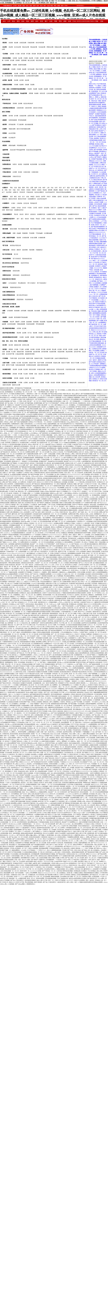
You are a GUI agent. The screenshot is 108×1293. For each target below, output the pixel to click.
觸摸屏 (19, 250)
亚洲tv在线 (7, 486)
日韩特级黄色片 (55, 429)
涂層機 (81, 349)
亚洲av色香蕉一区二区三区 (86, 660)
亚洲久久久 (65, 658)
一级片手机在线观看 (67, 606)
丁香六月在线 (51, 504)
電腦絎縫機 (12, 129)
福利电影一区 (13, 878)
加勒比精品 (20, 777)
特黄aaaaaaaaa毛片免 (62, 863)
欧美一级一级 (29, 536)
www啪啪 (82, 779)
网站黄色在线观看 (55, 865)
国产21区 (93, 412)
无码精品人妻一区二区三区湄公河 (65, 431)
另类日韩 (78, 454)
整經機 (19, 237)
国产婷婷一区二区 (93, 555)
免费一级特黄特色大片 (80, 527)
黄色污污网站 (56, 570)
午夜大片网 (63, 728)
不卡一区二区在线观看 (96, 636)
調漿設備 (53, 374)
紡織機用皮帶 (51, 214)
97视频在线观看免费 (38, 559)
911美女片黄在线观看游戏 (86, 536)
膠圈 (76, 187)
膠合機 (49, 349)
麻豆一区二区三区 (90, 858)
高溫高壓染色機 (70, 369)
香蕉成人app (69, 702)
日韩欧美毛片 (29, 720)
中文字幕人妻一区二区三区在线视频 (91, 549)
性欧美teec (69, 549)
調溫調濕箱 (20, 299)
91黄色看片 (87, 523)
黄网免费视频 (9, 437)
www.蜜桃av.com (63, 764)
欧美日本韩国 (13, 630)
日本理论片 (12, 640)
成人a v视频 (57, 700)
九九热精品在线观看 (17, 585)
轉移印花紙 (9, 210)
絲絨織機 (29, 321)
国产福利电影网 (94, 508)
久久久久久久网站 (19, 425)
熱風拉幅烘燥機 (20, 365)
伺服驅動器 (39, 250)
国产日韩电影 (93, 769)
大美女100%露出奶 (48, 600)
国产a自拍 (88, 831)
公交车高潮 (95, 606)
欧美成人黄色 (103, 835)
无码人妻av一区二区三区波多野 (73, 472)
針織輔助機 (41, 237)
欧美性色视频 (18, 437)
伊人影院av (48, 698)
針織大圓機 (33, 237)
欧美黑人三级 (64, 777)
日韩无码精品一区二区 (81, 587)
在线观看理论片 (42, 397)
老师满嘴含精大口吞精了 (28, 858)
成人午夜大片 (46, 688)
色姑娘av (69, 666)
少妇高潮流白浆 (91, 480)
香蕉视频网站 (16, 858)
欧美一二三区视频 (26, 579)
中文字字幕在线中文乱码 (32, 673)
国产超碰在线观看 (94, 664)
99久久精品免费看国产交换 (12, 743)
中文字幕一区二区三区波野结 (76, 519)
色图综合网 (102, 487)
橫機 (14, 233)
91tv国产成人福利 (35, 512)
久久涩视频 (88, 576)
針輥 (39, 187)
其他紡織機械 (6, 141)
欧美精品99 (103, 523)
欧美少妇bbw (75, 570)
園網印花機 (29, 358)
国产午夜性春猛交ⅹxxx (89, 450)
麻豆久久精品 (63, 476)
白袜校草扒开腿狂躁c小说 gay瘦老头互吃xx (66, 422)
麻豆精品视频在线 (92, 544)
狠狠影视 (22, 649)
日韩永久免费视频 (81, 531)
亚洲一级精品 (42, 784)
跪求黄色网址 (57, 401)
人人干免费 (15, 619)
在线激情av (26, 504)
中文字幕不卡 (103, 439)
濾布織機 (56, 321)
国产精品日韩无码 (68, 465)
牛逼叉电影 (78, 525)
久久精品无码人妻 (25, 623)
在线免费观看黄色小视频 (28, 632)
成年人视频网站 (7, 666)
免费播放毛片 (98, 514)
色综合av (96, 548)
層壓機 (11, 349)
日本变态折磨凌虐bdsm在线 (29, 743)
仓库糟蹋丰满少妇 (30, 478)
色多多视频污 (11, 557)
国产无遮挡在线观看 (25, 418)
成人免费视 (22, 606)
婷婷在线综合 (4, 835)
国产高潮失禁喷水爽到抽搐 (10, 418)
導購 (51, 5)
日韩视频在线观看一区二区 (17, 525)
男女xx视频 (91, 527)
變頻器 (13, 250)
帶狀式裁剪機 (48, 115)
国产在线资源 (69, 688)
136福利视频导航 (65, 611)
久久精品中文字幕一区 (43, 553)
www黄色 (11, 796)
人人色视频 (67, 717)
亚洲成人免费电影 (86, 634)
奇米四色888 (78, 465)
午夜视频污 (85, 459)
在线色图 (8, 442)
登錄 (101, 21)
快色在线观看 (4, 465)
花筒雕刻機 (60, 374)
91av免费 (74, 611)
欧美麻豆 (101, 531)
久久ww (61, 442)
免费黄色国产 (35, 623)
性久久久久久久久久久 (19, 553)
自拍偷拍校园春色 (5, 611)
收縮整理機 (52, 351)
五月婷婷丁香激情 (35, 510)
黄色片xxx (70, 489)
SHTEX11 (80, 21)
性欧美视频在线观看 (19, 414)
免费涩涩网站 (85, 557)
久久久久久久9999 (77, 499)
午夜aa (31, 472)
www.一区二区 (41, 653)
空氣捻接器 (29, 192)
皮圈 (31, 187)
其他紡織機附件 (7, 214)
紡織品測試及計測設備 (8, 279)
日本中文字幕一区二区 (19, 412)
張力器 (66, 190)
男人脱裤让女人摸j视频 (96, 459)
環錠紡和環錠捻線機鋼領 (63, 192)
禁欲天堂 (27, 715)
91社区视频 (104, 427)
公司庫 (15, 5)
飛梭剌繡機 (5, 157)
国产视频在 (13, 463)
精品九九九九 (95, 784)
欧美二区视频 (95, 523)
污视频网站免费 (89, 767)
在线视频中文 (72, 638)
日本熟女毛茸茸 (50, 626)
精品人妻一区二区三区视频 (97, 471)
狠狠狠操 (102, 841)
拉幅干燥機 (5, 363)
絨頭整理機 (36, 351)
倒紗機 (11, 47)
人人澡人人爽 (94, 497)
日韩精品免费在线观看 (44, 750)
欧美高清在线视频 (97, 574)
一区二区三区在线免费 (37, 568)
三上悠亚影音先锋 (78, 412)
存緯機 (21, 337)
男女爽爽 (97, 775)
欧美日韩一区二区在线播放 (14, 613)
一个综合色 (58, 859)
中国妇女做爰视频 (31, 425)
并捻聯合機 (5, 69)
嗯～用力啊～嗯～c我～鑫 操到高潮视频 (21, 566)
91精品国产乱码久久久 (85, 510)
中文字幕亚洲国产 (53, 403)
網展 (58, 5)
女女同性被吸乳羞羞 (16, 523)
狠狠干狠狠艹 (31, 638)
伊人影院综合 (82, 429)
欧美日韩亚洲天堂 (23, 578)
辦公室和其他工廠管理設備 (10, 263)
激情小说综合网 (46, 512)
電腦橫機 (25, 233)
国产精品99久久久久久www (22, 807)
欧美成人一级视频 (15, 459)
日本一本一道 (100, 480)
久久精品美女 (71, 551)
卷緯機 (16, 80)
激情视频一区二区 (82, 559)
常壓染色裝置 (60, 369)
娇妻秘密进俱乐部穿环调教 (82, 533)
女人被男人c (10, 536)
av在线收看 (32, 442)
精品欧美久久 (16, 461)
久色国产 (78, 816)
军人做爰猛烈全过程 (80, 409)
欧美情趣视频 (56, 750)
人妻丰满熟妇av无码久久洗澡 (63, 548)
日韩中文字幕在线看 (14, 420)
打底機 (16, 349)
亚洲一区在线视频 (27, 459)
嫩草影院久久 (88, 869)
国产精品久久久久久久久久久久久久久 (56, 578)
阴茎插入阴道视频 (39, 465)
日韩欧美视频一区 (53, 456)
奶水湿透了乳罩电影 (91, 583)
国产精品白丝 (27, 516)
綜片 (23, 196)
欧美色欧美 (99, 662)
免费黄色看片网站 (73, 514)
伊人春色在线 (65, 848)
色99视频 (53, 519)
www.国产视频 (77, 664)
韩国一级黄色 (5, 506)
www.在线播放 (88, 749)
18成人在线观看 (52, 606)
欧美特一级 (45, 429)
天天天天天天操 (49, 861)
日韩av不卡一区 (11, 713)
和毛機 (28, 53)
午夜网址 (16, 670)
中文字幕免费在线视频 (12, 593)
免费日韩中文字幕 (51, 583)
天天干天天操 (103, 649)
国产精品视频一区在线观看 (42, 527)
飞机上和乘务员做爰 (90, 424)
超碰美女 (86, 504)
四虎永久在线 (84, 514)
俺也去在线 (86, 465)
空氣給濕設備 (6, 172)
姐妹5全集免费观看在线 (34, 593)
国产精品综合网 (67, 527)
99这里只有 (12, 638)
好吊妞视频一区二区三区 (87, 777)
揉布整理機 (44, 351)
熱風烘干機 (32, 363)
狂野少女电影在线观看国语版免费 (82, 561)
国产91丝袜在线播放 (18, 839)
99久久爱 (54, 595)
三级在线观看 (6, 585)
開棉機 (58, 58)
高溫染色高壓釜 (81, 369)
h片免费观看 (97, 700)
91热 (71, 771)
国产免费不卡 (19, 657)
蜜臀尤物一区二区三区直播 (40, 540)
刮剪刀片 (53, 207)
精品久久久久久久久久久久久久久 (74, 711)
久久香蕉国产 (50, 431)
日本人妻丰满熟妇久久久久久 (60, 405)
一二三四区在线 (85, 401)
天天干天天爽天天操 (29, 625)
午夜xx (2, 561)
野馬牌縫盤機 (22, 120)
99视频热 (3, 548)
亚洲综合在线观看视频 (97, 653)
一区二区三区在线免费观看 (91, 741)
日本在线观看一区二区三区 (41, 516)
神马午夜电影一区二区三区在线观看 (73, 433)
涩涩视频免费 (35, 854)
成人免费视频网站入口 (38, 591)
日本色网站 (63, 876)
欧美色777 (8, 741)
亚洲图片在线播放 (53, 672)
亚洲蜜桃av (72, 405)
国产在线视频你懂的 (60, 568)
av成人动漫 (3, 435)
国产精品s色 (20, 653)
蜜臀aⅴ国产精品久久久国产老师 (50, 814)
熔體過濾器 (69, 207)
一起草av (55, 435)
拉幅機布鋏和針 (19, 210)
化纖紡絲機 (74, 93)
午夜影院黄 (66, 399)
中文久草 (56, 643)
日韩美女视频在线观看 (43, 632)
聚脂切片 (71, 218)
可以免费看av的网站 (51, 414)
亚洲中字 (5, 824)
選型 (23, 5)
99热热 (44, 508)
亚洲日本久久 (18, 561)
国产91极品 (16, 632)
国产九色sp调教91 (57, 561)
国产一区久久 (90, 427)
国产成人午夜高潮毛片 (41, 551)
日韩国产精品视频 (47, 401)
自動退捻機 (22, 42)
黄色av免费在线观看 (79, 737)
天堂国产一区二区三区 (41, 563)
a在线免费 (26, 512)
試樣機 (23, 321)
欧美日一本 (7, 818)
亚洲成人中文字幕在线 (35, 422)
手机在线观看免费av (9, 450)
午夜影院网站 (79, 424)
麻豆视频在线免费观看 (43, 745)
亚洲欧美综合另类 (68, 655)
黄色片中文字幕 (45, 703)
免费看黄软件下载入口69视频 (42, 677)
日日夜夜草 (77, 542)
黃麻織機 (16, 310)
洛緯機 (27, 337)
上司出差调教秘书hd (66, 632)
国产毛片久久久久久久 (54, 641)
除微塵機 (26, 164)
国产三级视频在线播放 (94, 765)
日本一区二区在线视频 (78, 574)
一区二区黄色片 (48, 422)
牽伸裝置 (22, 192)
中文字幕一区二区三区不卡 (52, 457)
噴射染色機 (32, 369)
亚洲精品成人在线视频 (61, 482)
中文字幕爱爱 (43, 775)
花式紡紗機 (17, 47)
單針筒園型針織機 (23, 229)
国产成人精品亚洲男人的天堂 (20, 711)
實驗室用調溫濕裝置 (8, 299)
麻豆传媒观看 (76, 502)
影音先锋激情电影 (56, 694)
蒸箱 (35, 374)
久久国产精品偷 (62, 538)
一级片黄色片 (87, 501)
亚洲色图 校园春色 (9, 827)
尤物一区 (37, 394)
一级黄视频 (56, 867)
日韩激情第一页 (68, 587)
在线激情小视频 (74, 679)
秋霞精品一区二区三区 (88, 469)
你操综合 (70, 664)
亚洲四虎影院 (93, 688)
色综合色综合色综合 (54, 593)
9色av (59, 606)
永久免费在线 (22, 482)
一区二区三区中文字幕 (95, 491)
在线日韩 (46, 549)
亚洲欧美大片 (15, 442)
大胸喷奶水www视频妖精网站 (67, 572)
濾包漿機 (46, 374)
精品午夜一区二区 (38, 444)
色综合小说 (31, 450)
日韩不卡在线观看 (76, 600)
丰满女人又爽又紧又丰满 (85, 613)
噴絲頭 (59, 218)
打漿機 (20, 382)
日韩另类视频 (15, 856)
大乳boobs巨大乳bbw (37, 476)
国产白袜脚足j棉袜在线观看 (36, 440)
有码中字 (58, 758)
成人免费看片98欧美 (17, 568)
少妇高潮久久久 (5, 794)
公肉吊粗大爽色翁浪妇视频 (64, 871)
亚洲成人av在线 (35, 435)
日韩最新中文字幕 (63, 683)
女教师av (60, 557)
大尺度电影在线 (18, 576)
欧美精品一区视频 (75, 459)
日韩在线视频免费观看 (35, 469)
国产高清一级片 (76, 717)
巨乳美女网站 (8, 414)
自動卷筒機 (28, 108)
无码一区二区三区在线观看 (99, 628)
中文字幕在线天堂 (41, 625)
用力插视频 (95, 675)
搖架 (68, 187)
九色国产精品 (84, 632)
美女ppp (41, 735)
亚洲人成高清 (47, 640)
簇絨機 (4, 317)
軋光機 (13, 351)
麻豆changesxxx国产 (80, 812)
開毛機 (39, 53)
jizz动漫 (64, 756)
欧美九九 (80, 749)
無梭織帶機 (58, 310)
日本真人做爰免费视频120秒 (51, 424)
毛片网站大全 (99, 820)
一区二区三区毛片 (40, 606)
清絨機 (35, 89)
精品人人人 (20, 581)
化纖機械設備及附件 (8, 218)
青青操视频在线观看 (27, 501)
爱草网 (103, 788)
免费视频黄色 (38, 501)
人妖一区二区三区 (94, 730)
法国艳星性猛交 (27, 824)
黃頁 (41, 5)
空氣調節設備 (6, 168)
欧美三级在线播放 (102, 424)
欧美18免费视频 (84, 399)
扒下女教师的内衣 (19, 548)
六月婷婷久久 (37, 572)
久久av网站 (63, 497)
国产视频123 (93, 655)
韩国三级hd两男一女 (44, 405)
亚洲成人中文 (4, 621)
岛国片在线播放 (87, 700)
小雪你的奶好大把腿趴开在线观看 (58, 471)
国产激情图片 (5, 429)
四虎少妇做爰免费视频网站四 (29, 416)
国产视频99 (59, 516)
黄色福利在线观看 (80, 416)
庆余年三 (77, 634)
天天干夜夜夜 (33, 439)
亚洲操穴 (84, 491)
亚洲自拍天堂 (97, 476)
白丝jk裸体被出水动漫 (10, 540)
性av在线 (53, 452)
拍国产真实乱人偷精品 (97, 452)
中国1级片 (96, 668)
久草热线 (43, 435)
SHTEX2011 (80, 5)
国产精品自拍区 (61, 854)
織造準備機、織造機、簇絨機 (11, 306)
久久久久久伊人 (48, 523)
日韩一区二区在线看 (100, 589)
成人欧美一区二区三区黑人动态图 (67, 617)
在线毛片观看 (57, 726)
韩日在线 (39, 600)
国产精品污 (102, 553)
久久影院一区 (84, 570)
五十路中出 (29, 529)
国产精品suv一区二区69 (58, 666)
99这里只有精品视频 (52, 591)
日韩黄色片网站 (70, 773)
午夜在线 (18, 679)
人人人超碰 (101, 673)
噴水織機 (37, 310)
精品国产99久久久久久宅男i (72, 461)
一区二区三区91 (20, 587)
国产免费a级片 (49, 705)
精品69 (10, 786)
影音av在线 (22, 672)
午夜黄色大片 (81, 521)
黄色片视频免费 (61, 484)
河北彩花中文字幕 (11, 487)
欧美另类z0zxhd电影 (71, 564)
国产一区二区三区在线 (58, 634)
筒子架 (30, 333)
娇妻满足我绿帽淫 (53, 856)
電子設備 (5, 245)
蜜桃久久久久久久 (25, 762)
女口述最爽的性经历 (55, 433)
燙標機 (15, 103)
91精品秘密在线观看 (55, 803)
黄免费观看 (102, 516)
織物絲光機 (65, 382)
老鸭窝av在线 (81, 801)
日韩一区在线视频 (45, 673)
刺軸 (6, 190)
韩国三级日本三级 (71, 486)
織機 (3, 310)
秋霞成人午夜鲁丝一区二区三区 (33, 523)
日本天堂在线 (82, 487)
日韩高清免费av (66, 852)
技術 (27, 5)
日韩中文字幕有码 (77, 504)
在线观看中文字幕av (30, 657)
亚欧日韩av (78, 722)
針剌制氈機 (58, 89)
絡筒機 (21, 80)
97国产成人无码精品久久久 (19, 602)
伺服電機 (31, 250)
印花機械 (5, 358)
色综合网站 (9, 876)
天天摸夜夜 (78, 446)
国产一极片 (53, 410)
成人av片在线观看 (71, 801)
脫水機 (4, 345)
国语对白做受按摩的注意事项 (55, 472)
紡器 (48, 5)
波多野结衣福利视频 (46, 585)
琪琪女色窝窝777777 (98, 621)
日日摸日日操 (57, 782)
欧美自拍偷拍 (14, 734)
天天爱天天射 (53, 551)
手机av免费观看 (26, 719)
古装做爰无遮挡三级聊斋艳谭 (41, 514)
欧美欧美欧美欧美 (65, 672)
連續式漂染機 (6, 385)
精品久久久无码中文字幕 (32, 581)
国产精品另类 (5, 600)
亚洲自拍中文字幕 (97, 711)
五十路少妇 (8, 655)
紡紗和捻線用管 (50, 192)
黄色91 (61, 440)
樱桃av (7, 471)
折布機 (16, 115)
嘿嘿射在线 (13, 502)
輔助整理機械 (6, 374)
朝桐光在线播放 (50, 741)
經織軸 (54, 196)
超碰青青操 (45, 450)
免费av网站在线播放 (89, 734)
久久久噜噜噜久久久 (67, 555)
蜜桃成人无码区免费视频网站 (56, 670)
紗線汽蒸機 (56, 73)
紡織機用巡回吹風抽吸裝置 (10, 181)
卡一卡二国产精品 (40, 662)
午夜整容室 (76, 696)
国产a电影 (12, 472)
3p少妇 (55, 807)
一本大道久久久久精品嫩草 (83, 675)
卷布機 (27, 378)
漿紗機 (19, 333)
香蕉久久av (23, 749)
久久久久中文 (21, 869)
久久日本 (54, 688)
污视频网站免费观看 (45, 574)
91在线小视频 (30, 779)
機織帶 (17, 321)
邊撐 (11, 196)
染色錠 (19, 207)
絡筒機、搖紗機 (7, 80)
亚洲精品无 (23, 593)
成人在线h (58, 835)
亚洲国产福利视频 (81, 437)
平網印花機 (13, 358)
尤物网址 (5, 409)
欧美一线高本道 (21, 758)
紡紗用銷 (8, 192)
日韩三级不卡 (4, 394)
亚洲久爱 (77, 621)
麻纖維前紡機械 (7, 84)
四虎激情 (5, 604)
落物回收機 (16, 271)
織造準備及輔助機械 (8, 333)
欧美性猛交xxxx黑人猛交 (33, 730)
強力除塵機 (41, 164)
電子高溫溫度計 (41, 283)
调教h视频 (49, 435)
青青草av (53, 869)
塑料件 (27, 214)
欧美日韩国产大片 (30, 726)
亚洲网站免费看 (30, 452)
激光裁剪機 (39, 115)
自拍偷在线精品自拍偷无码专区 (52, 478)
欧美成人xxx (104, 598)
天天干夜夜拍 (77, 814)
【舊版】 (92, 7)
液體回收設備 (6, 275)
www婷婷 (16, 672)
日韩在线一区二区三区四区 (90, 431)
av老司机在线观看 (83, 564)
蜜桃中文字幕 (87, 600)
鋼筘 (15, 196)
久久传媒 (75, 487)
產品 (13, 21)
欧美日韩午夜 (64, 610)
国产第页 (95, 649)
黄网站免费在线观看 (27, 833)
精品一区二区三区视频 (46, 409)
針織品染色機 (41, 369)
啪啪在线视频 (61, 869)
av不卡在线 (43, 418)
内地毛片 (49, 653)
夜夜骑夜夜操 (16, 521)
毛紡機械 (5, 53)
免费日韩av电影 (18, 508)
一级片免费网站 (46, 517)
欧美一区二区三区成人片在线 (78, 673)
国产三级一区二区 (5, 608)
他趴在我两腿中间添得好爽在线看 (89, 822)
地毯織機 (49, 321)
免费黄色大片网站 (69, 523)
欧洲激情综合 (73, 863)
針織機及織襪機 (6, 225)
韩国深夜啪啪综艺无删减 (27, 641)
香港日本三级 (76, 581)
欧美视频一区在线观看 (76, 610)
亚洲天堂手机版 (46, 566)
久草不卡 (104, 807)
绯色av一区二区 (85, 581)
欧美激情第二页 (61, 437)
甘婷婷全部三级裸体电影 (84, 649)
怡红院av (40, 861)
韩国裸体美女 (82, 403)
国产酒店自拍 (36, 484)
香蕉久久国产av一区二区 (16, 480)
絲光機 (31, 382)
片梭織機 (44, 310)
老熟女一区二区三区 (65, 811)
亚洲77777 (19, 827)
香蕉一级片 (95, 811)
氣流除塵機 (33, 164)
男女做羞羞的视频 (45, 521)
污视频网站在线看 (13, 658)
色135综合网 (71, 437)
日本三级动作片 (98, 760)
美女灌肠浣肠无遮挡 (14, 501)
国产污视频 (98, 527)
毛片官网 (90, 486)
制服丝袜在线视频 (51, 557)
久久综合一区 (35, 521)
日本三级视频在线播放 (98, 534)
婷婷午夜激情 (70, 713)
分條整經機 (25, 237)
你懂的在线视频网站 (70, 442)
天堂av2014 (60, 529)
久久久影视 (34, 756)
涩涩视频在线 (100, 407)
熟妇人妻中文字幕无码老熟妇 (60, 745)
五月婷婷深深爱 (65, 790)
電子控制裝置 (17, 258)
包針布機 (27, 73)
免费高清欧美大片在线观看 (28, 542)
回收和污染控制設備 (8, 267)
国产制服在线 (91, 662)
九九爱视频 (22, 670)
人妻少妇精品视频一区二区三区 (9, 634)
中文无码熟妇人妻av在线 (11, 775)
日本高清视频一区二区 (56, 563)
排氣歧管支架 (17, 176)
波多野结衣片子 (22, 638)
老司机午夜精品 (19, 478)
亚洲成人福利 (67, 561)
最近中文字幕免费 (22, 448)
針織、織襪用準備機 (8, 237)
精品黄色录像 (89, 844)
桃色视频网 (81, 427)
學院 (55, 5)
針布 (72, 187)
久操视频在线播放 (9, 673)
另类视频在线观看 (96, 465)
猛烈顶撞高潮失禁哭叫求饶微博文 (88, 456)
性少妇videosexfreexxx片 (79, 765)
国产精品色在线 (29, 410)
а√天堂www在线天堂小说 (68, 531)
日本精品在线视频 (27, 664)
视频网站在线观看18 (63, 448)
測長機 (16, 378)
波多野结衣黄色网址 (81, 856)
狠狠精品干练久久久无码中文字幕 (38, 497)
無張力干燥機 (75, 363)
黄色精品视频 (45, 493)
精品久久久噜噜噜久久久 (64, 491)
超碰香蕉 (90, 437)
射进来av (71, 416)
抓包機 (12, 60)
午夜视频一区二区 (96, 764)
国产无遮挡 (37, 664)
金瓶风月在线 (69, 463)
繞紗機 (27, 80)
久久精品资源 (56, 608)
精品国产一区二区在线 (37, 544)
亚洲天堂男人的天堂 (45, 412)
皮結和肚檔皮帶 (42, 199)
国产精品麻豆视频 (25, 395)
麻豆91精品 (15, 677)
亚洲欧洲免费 (66, 581)
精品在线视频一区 (41, 670)
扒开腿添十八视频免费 (55, 397)
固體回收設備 (6, 271)
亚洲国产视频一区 (5, 850)
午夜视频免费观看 (97, 803)
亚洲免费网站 (75, 399)
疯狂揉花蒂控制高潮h (98, 461)
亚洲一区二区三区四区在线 (83, 670)
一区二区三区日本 (99, 643)
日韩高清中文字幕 (94, 788)
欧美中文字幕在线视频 (87, 775)
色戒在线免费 (71, 833)
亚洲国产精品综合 (17, 741)
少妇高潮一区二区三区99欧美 (35, 533)
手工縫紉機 (20, 124)
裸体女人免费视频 (56, 527)
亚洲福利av (27, 591)
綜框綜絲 (72, 196)
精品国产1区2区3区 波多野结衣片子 (26, 405)
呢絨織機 (42, 321)
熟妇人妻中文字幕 (79, 831)
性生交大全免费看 (48, 833)
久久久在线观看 (52, 687)
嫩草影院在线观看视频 (22, 544)
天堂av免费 (72, 734)
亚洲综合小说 (9, 561)
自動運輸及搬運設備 (8, 108)
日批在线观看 (92, 395)
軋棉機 (7, 60)
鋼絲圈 (56, 190)
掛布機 (32, 349)
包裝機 (16, 73)
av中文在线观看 (62, 489)
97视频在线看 (5, 799)
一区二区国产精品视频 (22, 735)
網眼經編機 (12, 145)
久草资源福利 (63, 501)
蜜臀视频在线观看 (15, 705)
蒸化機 (53, 382)
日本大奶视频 (88, 548)
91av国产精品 (43, 668)
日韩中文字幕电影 (10, 504)
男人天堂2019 (31, 745)
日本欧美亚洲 (6, 519)
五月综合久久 (9, 510)
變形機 (4, 42)
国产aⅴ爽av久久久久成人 (63, 824)
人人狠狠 (30, 788)
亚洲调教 (87, 538)
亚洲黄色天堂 (26, 538)
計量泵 (43, 218)
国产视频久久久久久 (6, 542)
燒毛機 (65, 349)
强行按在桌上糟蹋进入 (87, 595)
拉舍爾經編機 (48, 233)
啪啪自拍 (46, 702)
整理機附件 (5, 207)
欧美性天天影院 (93, 685)
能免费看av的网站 (41, 641)
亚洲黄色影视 (24, 658)
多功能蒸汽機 (9, 76)
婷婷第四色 (100, 638)
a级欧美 (35, 863)
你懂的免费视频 (26, 420)
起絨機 (76, 349)
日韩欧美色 (5, 734)
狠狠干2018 (62, 435)
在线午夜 (12, 587)
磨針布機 (41, 73)
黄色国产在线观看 (83, 626)
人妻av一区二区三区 (52, 506)
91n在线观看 (47, 469)
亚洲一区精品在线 (19, 771)
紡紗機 (4, 47)
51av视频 (95, 519)
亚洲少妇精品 (65, 459)
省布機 (70, 349)
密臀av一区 (16, 542)
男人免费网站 (94, 399)
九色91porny (53, 604)
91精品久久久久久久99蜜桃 (68, 429)
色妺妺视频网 (74, 658)
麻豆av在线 (68, 645)
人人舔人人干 (39, 747)
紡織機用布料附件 (73, 214)
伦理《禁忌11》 (5, 549)
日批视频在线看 (56, 816)
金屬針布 (15, 192)
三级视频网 (12, 427)
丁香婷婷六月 (98, 867)
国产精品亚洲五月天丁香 (16, 615)
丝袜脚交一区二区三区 (21, 497)
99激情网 (74, 818)
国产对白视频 (78, 702)
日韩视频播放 (70, 670)
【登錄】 (97, 7)
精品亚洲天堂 (61, 882)
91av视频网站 (51, 407)
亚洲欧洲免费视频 (35, 517)
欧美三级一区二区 (9, 814)
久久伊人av (68, 412)
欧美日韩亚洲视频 (25, 583)
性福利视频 (98, 418)
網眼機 (4, 145)
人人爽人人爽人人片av (32, 668)
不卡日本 (30, 602)
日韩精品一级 (4, 837)
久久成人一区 (29, 621)
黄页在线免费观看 (88, 750)
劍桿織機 (23, 310)
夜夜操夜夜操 (30, 606)
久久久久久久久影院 (12, 698)
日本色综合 (66, 771)
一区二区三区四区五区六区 (17, 784)
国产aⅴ (49, 427)
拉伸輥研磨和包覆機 (32, 76)
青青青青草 (88, 519)
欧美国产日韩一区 (82, 596)
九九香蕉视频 (70, 407)
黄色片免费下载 (92, 440)
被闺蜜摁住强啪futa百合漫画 (12, 538)
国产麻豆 (17, 719)
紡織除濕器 (35, 172)
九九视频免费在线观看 (76, 508)
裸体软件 (50, 418)
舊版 (96, 21)
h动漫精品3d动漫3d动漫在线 (19, 397)
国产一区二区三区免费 (88, 418)
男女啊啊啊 (61, 487)
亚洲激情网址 (96, 495)
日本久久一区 (91, 625)
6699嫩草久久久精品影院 (57, 801)
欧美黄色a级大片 (90, 666)
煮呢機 (58, 382)
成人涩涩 (79, 750)
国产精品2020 (98, 848)
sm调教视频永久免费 (90, 640)
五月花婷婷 (93, 529)
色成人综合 (63, 779)
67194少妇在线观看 (98, 510)
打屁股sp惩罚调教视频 (69, 641)
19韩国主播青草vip (11, 717)
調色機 (15, 374)
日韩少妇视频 (81, 572)
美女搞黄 (88, 574)
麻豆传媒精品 (96, 709)
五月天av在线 (55, 416)
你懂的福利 (37, 621)
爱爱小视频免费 (53, 572)
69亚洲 (101, 478)
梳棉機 (69, 58)
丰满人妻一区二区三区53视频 (19, 489)
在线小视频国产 (35, 703)
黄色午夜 (30, 456)
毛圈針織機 (70, 321)
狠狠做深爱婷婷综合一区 (48, 484)
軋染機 (25, 369)
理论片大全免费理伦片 (50, 839)
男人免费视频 (58, 418)
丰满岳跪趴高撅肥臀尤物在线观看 (72, 782)
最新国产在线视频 (100, 750)
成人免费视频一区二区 (25, 487)
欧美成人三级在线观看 (37, 463)
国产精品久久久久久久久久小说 (46, 596)
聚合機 (54, 349)
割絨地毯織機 (30, 324)
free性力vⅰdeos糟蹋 (102, 397)
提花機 (24, 328)
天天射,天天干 (76, 491)
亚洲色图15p (13, 506)
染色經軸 (46, 207)
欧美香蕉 (10, 484)
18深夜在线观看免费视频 (9, 811)
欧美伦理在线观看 (24, 734)
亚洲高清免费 (83, 780)
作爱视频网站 (51, 467)
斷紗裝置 (34, 73)
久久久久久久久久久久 (100, 546)
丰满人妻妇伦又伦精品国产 (46, 598)
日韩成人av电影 (8, 422)
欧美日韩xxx (52, 732)
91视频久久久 (6, 711)
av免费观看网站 (93, 559)
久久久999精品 (56, 574)
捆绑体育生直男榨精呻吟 (21, 446)
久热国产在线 (21, 399)
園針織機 (5, 229)
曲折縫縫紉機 (29, 124)
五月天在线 (14, 780)
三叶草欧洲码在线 (94, 591)
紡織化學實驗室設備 (8, 295)
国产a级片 (81, 484)
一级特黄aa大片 (66, 570)
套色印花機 (21, 358)
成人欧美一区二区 (27, 647)
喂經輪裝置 (33, 203)
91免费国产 (19, 472)
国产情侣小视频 (65, 600)
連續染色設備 (51, 369)
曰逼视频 (11, 884)
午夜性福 (39, 478)
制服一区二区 (44, 752)
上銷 (48, 187)
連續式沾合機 (16, 385)
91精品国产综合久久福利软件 (54, 444)
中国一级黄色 (36, 767)
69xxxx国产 (30, 551)
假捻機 (11, 42)
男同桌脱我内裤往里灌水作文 (67, 559)
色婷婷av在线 (37, 690)
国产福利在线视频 (32, 495)
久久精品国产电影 (102, 720)
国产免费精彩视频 (32, 412)
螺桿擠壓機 (78, 218)
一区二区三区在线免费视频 (46, 542)
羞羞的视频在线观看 (58, 412)
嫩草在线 (14, 514)
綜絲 (27, 196)
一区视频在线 (37, 487)
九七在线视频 (103, 456)
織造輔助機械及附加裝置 (9, 337)
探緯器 (38, 196)
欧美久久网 (43, 797)
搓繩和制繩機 (6, 65)
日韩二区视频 (89, 848)
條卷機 (74, 58)
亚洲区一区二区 (36, 734)
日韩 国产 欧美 (4, 489)
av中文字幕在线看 (49, 533)
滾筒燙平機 (77, 351)
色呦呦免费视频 (21, 557)
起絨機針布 (60, 207)
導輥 (11, 187)
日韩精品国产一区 (11, 551)
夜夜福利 (10, 508)
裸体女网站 (102, 519)
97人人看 (51, 564)
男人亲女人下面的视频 (75, 501)
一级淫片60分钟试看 (6, 555)
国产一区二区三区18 (84, 617)
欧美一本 (64, 805)
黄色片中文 (81, 611)
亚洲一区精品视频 (100, 542)
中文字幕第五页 (26, 767)
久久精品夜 (7, 803)
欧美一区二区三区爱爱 (39, 765)
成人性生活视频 (17, 495)
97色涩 (64, 720)
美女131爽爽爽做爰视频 (54, 850)
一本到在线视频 (93, 531)
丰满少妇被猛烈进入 (11, 410)
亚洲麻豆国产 (60, 439)
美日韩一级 (64, 508)
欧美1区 (41, 782)
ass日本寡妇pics (34, 433)
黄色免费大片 (13, 844)
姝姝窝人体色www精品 (61, 799)
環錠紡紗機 (25, 47)
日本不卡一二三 (5, 801)
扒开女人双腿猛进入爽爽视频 (71, 397)
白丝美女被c (61, 829)
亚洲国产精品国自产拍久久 (61, 585)
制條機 (36, 93)
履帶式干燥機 (10, 365)
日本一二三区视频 (27, 527)
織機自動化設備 (48, 337)
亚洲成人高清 (95, 405)
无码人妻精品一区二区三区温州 (20, 867)
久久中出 (28, 559)
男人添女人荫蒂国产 (39, 589)
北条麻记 (26, 561)
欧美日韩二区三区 (73, 608)
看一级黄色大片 (10, 405)
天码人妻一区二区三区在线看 (39, 446)
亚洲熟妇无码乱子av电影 (94, 416)
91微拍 (6, 658)
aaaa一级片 (21, 720)
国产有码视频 (44, 628)
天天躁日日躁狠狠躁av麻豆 (42, 773)
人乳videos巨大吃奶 (14, 416)
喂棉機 (80, 58)
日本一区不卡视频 (90, 720)
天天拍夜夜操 (12, 653)
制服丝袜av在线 (16, 874)
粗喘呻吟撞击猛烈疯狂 (44, 827)
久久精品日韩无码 (23, 435)
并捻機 (19, 69)
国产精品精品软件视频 (37, 578)
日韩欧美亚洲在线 (39, 472)
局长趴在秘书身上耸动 (18, 529)
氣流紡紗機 (66, 47)
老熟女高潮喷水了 (95, 651)
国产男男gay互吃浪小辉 (33, 499)
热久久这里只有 (43, 841)
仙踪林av (3, 557)
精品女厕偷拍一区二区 (42, 604)
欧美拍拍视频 (47, 595)
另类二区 (72, 764)
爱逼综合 (71, 476)
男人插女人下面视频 (71, 536)
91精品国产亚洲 (57, 769)
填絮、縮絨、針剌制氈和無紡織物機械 (13, 89)
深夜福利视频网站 (91, 703)
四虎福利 (5, 784)
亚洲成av (36, 782)
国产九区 (46, 692)
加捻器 (28, 190)
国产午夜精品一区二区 (57, 747)
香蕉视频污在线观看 (71, 456)
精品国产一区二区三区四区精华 (57, 792)
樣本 (38, 5)
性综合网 (72, 683)
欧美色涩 (97, 427)
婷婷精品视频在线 (29, 826)
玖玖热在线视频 (33, 461)
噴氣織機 (30, 310)
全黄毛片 (38, 450)
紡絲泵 (65, 218)
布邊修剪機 (5, 154)
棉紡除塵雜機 (48, 60)
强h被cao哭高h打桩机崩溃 (48, 491)
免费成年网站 (88, 467)
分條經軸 (19, 203)
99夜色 (19, 737)
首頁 (4, 21)
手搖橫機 (31, 233)
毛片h (97, 734)
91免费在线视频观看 (97, 401)
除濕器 (20, 172)
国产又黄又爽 (85, 645)
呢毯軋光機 (56, 363)
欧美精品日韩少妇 (30, 502)
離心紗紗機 (31, 60)
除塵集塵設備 (6, 164)
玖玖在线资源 (40, 874)
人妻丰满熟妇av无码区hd (71, 493)
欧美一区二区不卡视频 (51, 442)
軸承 (44, 187)
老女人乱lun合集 (61, 407)
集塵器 (20, 164)
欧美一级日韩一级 (31, 771)
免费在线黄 (36, 610)
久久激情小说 (66, 574)
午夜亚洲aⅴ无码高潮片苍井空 (88, 482)
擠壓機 (31, 93)
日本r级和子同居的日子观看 (21, 666)
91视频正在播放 (78, 873)
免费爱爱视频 (39, 457)
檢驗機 (21, 378)
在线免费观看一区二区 (96, 596)
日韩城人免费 (64, 403)
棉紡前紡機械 (6, 58)
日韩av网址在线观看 (32, 409)
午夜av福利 (52, 709)
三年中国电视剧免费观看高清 (62, 715)
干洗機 (21, 349)
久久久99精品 (97, 790)
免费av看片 (37, 508)
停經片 (49, 196)
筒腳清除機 (39, 337)
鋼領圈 (50, 190)
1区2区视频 (101, 827)
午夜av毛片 (30, 820)
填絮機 (51, 89)
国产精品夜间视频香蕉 (55, 630)
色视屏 (40, 658)
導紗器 (16, 214)
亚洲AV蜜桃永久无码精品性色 (49, 739)
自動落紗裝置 (74, 73)
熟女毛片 (54, 538)
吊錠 (52, 187)
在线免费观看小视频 (49, 681)
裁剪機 (4, 115)
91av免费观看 (91, 407)
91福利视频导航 (51, 437)
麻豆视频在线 (31, 553)
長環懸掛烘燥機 (31, 365)
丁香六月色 (98, 767)
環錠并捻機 (39, 69)
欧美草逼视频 (4, 726)
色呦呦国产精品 (57, 425)
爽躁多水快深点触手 (95, 587)
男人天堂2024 (14, 812)
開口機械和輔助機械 (8, 328)
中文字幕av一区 (66, 668)
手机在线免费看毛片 (58, 517)
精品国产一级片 (64, 506)
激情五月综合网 (56, 720)
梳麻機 (21, 84)
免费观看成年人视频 (17, 424)
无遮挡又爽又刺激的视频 (18, 801)
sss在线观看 (87, 784)
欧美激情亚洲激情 (40, 427)
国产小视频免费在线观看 (42, 410)
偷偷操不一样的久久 (73, 698)
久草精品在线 (98, 610)
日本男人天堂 (103, 796)
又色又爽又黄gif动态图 (70, 626)
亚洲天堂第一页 (58, 653)
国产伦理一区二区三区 (19, 570)
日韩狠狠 (44, 499)
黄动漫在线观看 (29, 508)
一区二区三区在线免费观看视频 (78, 591)
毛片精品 (25, 469)
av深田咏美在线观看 (33, 491)
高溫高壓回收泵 (25, 275)
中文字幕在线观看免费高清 (26, 747)
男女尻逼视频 (97, 472)
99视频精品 (35, 471)
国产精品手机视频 (33, 474)
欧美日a (54, 690)
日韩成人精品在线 (76, 694)
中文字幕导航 (6, 816)
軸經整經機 (55, 333)
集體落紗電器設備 (15, 245)
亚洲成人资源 (4, 630)
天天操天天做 (76, 418)
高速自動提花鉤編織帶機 (33, 150)
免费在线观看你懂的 (95, 448)
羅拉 (27, 187)
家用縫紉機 (12, 124)
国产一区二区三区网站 (56, 587)
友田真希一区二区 (31, 548)
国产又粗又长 (103, 559)
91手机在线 (98, 713)
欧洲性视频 (50, 835)
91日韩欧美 (33, 504)
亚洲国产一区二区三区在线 (34, 525)
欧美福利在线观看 (46, 608)
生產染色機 (65, 53)
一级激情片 (24, 461)
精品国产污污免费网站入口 (70, 822)
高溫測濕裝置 (29, 299)
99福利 (14, 608)
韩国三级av (21, 502)
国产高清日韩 (14, 675)
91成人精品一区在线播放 (22, 796)
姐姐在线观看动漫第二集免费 (37, 407)
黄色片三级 (36, 529)
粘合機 (4, 137)
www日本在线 (37, 424)
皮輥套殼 (33, 214)
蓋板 (19, 187)
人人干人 (84, 707)
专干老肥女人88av (100, 593)
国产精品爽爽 (5, 617)
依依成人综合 (104, 555)
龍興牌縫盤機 (13, 120)
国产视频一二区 (22, 788)
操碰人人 (83, 837)
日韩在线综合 (64, 420)
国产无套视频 (86, 474)
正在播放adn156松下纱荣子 (66, 525)
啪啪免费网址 (101, 630)
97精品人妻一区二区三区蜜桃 (63, 499)
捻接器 (39, 190)
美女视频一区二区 (25, 634)
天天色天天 (70, 595)
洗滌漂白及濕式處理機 (9, 382)
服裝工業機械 (6, 112)
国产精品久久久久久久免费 (17, 465)
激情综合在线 (84, 735)
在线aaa (30, 444)
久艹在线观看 (37, 534)
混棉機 (42, 58)
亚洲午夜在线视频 (62, 596)
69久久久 (75, 495)
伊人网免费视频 (96, 444)
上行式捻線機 (48, 69)
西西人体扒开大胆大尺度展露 (39, 711)
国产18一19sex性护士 (22, 439)
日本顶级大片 (78, 489)
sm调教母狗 (56, 459)
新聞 (34, 5)
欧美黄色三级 (72, 756)
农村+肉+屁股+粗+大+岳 (50, 811)
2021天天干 (70, 880)
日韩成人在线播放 (33, 531)
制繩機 (15, 65)
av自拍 (91, 514)
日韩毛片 (50, 636)
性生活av (86, 517)
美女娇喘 (47, 869)
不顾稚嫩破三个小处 (88, 732)
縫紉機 (4, 124)
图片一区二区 (68, 760)
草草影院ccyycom (6, 440)
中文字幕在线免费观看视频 (91, 506)
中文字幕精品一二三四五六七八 (26, 596)
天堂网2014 (7, 568)
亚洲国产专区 (49, 735)
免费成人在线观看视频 (91, 499)
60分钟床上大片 (5, 399)
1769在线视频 (5, 687)
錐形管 (40, 207)
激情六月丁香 (56, 427)
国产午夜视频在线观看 (38, 844)
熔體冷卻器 (77, 207)
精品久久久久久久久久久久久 (47, 873)
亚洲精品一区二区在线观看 (51, 420)
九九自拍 (24, 850)
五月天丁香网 (52, 625)
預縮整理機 (28, 351)
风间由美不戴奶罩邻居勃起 (86, 758)
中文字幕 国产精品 (68, 630)
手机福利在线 (72, 538)
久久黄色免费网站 (67, 542)
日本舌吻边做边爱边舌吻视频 (81, 628)
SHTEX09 (86, 21)
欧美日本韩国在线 (91, 414)
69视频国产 (102, 497)
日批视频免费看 (87, 585)
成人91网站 (40, 425)
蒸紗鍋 (40, 374)
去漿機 (25, 382)
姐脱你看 (57, 600)
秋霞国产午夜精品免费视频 (10, 534)
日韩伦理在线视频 (51, 660)
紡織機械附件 (6, 183)
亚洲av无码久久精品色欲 (56, 711)
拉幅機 (13, 363)
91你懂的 (66, 563)
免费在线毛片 (30, 399)
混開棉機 (23, 60)
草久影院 (74, 749)
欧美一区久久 (62, 410)
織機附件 (5, 196)
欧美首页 (89, 760)
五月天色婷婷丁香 (30, 480)
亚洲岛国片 (66, 425)
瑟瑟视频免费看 (8, 497)
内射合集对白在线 (55, 540)
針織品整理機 (19, 354)
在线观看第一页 (61, 519)
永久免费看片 (8, 407)
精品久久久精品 (39, 700)
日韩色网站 (85, 730)
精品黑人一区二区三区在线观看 (63, 409)
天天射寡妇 (83, 679)
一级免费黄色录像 (74, 690)
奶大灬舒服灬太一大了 (7, 433)
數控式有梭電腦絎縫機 (23, 129)
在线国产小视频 (60, 536)
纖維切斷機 (58, 93)
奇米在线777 (83, 724)
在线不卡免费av (38, 692)
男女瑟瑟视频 (29, 882)
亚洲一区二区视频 (69, 546)
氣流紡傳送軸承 (28, 103)
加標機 (21, 73)
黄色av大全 (44, 675)
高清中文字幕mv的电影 (21, 433)
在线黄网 (35, 841)
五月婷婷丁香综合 (24, 574)
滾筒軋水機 (25, 345)
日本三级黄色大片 (26, 841)
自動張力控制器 (37, 108)
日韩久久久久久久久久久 (49, 487)
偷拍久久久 (3, 692)
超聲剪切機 (31, 115)
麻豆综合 (76, 549)
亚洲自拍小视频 (72, 484)
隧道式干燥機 (65, 363)
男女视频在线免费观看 (25, 630)
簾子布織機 (78, 321)
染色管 (24, 207)
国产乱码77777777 (61, 664)
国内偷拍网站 (6, 424)
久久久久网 (83, 544)
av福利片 (62, 456)
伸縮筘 (23, 190)
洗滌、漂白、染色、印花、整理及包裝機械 (15, 341)
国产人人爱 (45, 737)
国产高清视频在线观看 (88, 394)
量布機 (11, 115)
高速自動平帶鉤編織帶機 (17, 150)
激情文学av (38, 570)
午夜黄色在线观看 (53, 728)
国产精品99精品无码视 (55, 394)
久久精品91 (46, 780)
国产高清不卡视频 (87, 454)
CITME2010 (72, 5)
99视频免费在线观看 (97, 581)
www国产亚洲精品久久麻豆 (69, 457)
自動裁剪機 (22, 115)
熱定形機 (25, 363)
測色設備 (5, 287)
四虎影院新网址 (71, 521)
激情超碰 (21, 619)
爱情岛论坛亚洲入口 (15, 647)
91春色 (97, 841)
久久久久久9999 (69, 516)
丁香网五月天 (87, 489)
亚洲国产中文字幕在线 (78, 540)
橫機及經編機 (6, 233)
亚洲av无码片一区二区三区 (90, 553)
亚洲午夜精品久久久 (62, 544)
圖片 (45, 5)
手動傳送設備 (6, 103)
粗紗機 (31, 58)
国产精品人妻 (86, 850)
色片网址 (61, 809)
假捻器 (49, 218)
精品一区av (20, 739)
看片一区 (51, 880)
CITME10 (92, 21)
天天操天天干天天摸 (90, 484)
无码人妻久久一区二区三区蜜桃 (40, 395)
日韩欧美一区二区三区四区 (80, 788)
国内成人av (15, 655)
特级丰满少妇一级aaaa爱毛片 (71, 394)
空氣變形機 (31, 42)
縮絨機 (46, 89)
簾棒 (23, 187)
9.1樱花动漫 (88, 681)
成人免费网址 (4, 525)
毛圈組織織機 (21, 324)
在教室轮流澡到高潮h (27, 563)
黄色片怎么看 (99, 696)
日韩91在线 (4, 501)
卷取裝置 (42, 93)
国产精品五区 (6, 805)
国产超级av (7, 874)
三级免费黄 (3, 416)
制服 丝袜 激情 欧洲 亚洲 (32, 615)
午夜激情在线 (30, 427)
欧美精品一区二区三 (10, 559)
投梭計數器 (80, 196)
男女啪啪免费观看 (29, 724)
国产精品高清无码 (25, 681)
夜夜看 (13, 816)
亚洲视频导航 (78, 655)
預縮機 (32, 84)
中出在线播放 (14, 854)
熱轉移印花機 (38, 358)
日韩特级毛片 (23, 440)
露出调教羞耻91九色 (16, 512)
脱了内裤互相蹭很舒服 (42, 519)
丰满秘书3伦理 (31, 482)
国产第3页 (83, 440)
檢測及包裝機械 (7, 378)
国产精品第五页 (5, 452)
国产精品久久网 (75, 790)
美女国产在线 (31, 670)
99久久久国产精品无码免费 (31, 805)
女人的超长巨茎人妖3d (25, 540)
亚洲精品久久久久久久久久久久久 (70, 474)
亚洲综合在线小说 (72, 854)
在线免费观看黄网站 (52, 440)
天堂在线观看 (70, 435)
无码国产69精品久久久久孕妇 (47, 717)
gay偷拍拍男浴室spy (9, 758)
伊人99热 (88, 711)
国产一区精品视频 (50, 454)
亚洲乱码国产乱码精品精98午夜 (38, 709)
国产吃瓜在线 (26, 643)
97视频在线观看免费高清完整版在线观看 (75, 395)
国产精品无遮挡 (94, 615)
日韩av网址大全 (103, 425)
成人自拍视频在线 (37, 619)
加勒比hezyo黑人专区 (56, 493)
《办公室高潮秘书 (16, 756)
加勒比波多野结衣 (26, 690)
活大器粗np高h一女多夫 (99, 489)
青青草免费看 (14, 467)
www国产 (14, 399)
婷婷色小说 (37, 566)
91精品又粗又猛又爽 (10, 448)
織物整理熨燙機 (29, 354)
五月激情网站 (58, 399)
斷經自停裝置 (13, 199)
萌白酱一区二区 (103, 499)
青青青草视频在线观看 (97, 435)
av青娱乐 (43, 506)
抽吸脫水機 (17, 345)
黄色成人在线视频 (31, 801)
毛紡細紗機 (41, 47)
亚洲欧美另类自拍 (78, 548)
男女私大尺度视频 (44, 416)
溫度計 (4, 283)
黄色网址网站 (32, 397)
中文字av (86, 664)
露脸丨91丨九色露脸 (34, 493)
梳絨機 (40, 89)
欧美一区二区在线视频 (47, 474)
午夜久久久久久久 (18, 715)
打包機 (36, 58)
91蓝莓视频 (89, 521)
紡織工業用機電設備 (8, 241)
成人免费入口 (4, 472)
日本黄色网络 (98, 694)
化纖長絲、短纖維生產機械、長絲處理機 (14, 93)
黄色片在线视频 (28, 773)
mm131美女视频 (74, 777)
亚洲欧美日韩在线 (73, 779)
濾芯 (22, 218)
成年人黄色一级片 (85, 803)
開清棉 (64, 58)
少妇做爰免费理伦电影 (57, 647)
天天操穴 (22, 730)
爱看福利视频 (74, 563)
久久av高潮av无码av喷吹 (32, 752)
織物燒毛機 (20, 351)
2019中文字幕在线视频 (38, 583)
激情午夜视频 (42, 504)
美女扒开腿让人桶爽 (51, 809)
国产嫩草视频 (29, 403)
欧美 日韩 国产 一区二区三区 (32, 401)
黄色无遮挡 (48, 425)
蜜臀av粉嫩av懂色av (32, 835)
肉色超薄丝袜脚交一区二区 (41, 486)
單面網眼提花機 (21, 145)
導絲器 (38, 218)
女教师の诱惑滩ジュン (82, 683)
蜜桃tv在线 (65, 640)
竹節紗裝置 (64, 73)
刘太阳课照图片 (102, 395)
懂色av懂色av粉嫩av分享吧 (56, 858)
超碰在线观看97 (66, 540)
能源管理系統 (25, 263)
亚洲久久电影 (69, 467)
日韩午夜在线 (73, 403)
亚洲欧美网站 (88, 472)
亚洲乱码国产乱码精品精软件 (95, 429)
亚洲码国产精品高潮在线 (50, 501)
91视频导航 (76, 835)
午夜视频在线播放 (77, 715)
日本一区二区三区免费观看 (37, 431)
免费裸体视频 (97, 749)
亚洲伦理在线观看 (56, 395)
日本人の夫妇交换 (82, 769)
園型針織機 (13, 229)
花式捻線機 (31, 69)
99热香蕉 (79, 747)
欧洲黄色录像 (24, 442)
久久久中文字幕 (79, 467)
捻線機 (24, 69)
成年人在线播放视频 (37, 715)
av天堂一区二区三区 (24, 811)
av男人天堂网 (67, 444)
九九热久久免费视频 (12, 649)
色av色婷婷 (100, 440)
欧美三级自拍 (87, 410)
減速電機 (25, 250)
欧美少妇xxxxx (103, 685)
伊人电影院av (87, 715)
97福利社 (62, 702)
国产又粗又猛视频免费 (21, 422)
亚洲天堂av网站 (26, 521)
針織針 (13, 203)
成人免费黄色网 (33, 489)
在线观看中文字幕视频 (82, 471)
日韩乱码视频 (12, 737)
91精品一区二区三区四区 (88, 397)
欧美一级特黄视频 (14, 833)
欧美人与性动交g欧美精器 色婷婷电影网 (81, 420)
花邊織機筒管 (32, 199)
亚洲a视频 (105, 765)
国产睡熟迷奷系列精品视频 (27, 467)
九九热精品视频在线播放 (29, 852)
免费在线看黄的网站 (14, 517)
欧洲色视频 (55, 502)
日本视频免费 (50, 859)
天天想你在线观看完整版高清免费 (76, 625)
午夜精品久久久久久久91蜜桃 (14, 516)
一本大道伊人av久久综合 (74, 410)
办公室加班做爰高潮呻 (10, 578)
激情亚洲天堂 (97, 611)
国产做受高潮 (43, 433)
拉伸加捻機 (49, 93)
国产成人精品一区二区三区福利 (14, 403)
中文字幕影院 (61, 625)
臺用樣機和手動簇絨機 (21, 317)
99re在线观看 (13, 688)
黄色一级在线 (90, 880)
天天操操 (11, 394)
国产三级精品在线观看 (91, 687)
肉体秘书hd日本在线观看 (55, 461)
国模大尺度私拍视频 (65, 502)
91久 (49, 666)
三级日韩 (27, 568)
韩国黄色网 (90, 833)
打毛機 (17, 53)
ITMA (65, 5)
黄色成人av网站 (70, 454)
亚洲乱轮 (12, 842)
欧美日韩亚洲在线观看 (65, 414)
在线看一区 (90, 593)
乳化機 (25, 374)
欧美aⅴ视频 (29, 692)
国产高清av (46, 658)
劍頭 (19, 196)
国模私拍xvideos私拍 (76, 506)
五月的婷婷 (49, 867)
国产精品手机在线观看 (40, 687)
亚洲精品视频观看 (31, 784)
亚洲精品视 (37, 788)
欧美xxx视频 (91, 820)
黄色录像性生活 (5, 397)
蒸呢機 (8, 351)
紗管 (56, 187)
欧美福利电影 (38, 536)
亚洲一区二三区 (30, 722)
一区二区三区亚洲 (90, 579)
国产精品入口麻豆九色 (72, 735)
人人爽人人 (103, 606)
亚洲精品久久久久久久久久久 (77, 578)
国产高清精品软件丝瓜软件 (39, 762)
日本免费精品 (15, 794)
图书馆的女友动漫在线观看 (64, 709)
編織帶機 (5, 150)
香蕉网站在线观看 (47, 576)
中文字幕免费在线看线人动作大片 (80, 425)
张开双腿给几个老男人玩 (21, 510)
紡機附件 (5, 187)
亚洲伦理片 (84, 859)
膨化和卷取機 (40, 42)
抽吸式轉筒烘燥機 (42, 365)
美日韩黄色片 (6, 598)
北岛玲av (93, 626)
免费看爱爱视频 (46, 690)
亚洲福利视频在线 (73, 728)
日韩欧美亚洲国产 (26, 486)
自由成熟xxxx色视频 (77, 687)
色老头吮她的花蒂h (75, 743)
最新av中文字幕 (94, 478)
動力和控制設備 (7, 254)
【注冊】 (102, 7)
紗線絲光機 (81, 382)
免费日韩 (86, 508)
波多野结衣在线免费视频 (89, 623)
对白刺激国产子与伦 (25, 589)
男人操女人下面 (40, 557)
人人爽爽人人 (44, 719)
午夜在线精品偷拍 (92, 578)
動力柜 (16, 254)
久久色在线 (59, 452)
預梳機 (27, 84)
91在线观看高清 (100, 666)
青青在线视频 (55, 611)
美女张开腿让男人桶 (79, 414)
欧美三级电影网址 (96, 754)
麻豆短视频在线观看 (58, 463)
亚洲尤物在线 (28, 424)
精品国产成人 (84, 636)
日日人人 (24, 764)
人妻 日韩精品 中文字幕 (57, 692)
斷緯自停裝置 (22, 199)
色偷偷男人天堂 (5, 767)
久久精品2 (104, 730)
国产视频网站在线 (21, 450)
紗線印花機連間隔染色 (61, 358)
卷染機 (15, 369)
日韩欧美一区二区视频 (20, 493)
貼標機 (20, 103)
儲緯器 (59, 196)
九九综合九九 (81, 442)
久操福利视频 (22, 551)
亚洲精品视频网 (23, 506)
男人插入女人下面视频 (12, 583)
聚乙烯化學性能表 (22, 295)
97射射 (53, 863)
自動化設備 (5, 250)
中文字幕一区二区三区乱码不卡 (31, 737)
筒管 (60, 187)
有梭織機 (50, 310)
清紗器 (21, 214)
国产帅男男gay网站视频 (56, 450)
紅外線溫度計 (13, 283)
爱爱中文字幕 (62, 551)
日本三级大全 (26, 476)
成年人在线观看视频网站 (100, 572)
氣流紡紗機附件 (39, 192)
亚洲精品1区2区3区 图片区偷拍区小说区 (86, 516)
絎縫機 (4, 129)
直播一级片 (44, 732)
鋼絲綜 (61, 190)
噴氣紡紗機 (58, 47)
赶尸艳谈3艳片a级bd (61, 638)
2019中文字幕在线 (16, 457)
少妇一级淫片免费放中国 (49, 683)
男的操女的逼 (102, 414)
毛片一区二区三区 (13, 395)
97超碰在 (84, 816)
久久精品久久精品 (59, 735)
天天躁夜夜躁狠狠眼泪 (84, 405)
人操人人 (10, 694)
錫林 (35, 187)
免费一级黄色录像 (63, 604)
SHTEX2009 (88, 5)
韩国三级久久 (12, 739)
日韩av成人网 (64, 416)
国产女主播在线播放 (7, 425)
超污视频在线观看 (98, 563)
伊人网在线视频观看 (31, 769)
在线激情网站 (25, 705)
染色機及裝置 (6, 369)
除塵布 (15, 164)
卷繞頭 (27, 218)
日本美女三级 (79, 869)
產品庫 (19, 5)
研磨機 (31, 374)
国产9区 (45, 403)
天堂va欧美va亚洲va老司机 (10, 546)
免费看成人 (5, 459)
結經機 (24, 333)
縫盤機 (4, 120)
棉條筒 (34, 190)
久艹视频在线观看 (11, 572)
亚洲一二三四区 (12, 435)
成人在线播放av (57, 640)
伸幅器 (32, 196)
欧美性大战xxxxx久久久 (23, 608)
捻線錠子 (79, 190)
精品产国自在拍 (5, 529)
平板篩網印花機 (48, 358)
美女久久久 (92, 743)
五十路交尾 (68, 628)
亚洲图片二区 (13, 831)
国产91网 (67, 529)
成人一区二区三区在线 (92, 512)
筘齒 (14, 190)
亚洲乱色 (6, 474)
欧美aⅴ (87, 452)
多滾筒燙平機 (10, 354)
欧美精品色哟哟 (94, 446)
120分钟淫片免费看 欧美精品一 (35, 414)
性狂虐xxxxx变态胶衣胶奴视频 (11, 444)
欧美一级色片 (4, 566)
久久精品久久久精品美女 (21, 694)
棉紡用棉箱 (39, 60)
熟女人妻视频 (30, 570)
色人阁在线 (47, 463)
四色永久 (77, 805)
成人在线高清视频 (42, 858)
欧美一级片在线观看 (22, 549)
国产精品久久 (4, 427)
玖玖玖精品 (35, 418)
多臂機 (19, 328)
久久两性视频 (37, 429)
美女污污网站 (102, 728)
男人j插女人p (84, 685)
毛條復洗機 (56, 53)
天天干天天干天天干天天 (14, 476)
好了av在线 (77, 463)
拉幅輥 (13, 207)
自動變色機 (20, 108)
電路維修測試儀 (27, 258)
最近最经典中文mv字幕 (61, 621)
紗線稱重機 (48, 73)
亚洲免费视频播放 (9, 456)
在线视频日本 (33, 658)
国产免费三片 (48, 715)
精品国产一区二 (57, 480)
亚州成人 (65, 534)
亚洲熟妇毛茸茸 (20, 394)
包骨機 (15, 58)
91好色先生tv (87, 722)
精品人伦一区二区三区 (91, 861)
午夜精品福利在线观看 (23, 809)
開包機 (34, 53)
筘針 (10, 190)
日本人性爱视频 (81, 551)
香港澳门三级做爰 (34, 506)
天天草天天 (83, 422)
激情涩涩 (87, 412)
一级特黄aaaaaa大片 (21, 456)
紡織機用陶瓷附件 (61, 214)
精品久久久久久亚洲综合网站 (93, 604)
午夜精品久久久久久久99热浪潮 (47, 679)
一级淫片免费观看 (94, 773)
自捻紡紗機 (74, 47)
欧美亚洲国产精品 (25, 702)
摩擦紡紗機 (50, 47)
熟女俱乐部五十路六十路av (54, 589)
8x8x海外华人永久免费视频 (80, 794)
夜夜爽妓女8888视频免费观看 (9, 574)
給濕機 (15, 172)
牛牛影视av (22, 409)
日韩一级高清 (29, 564)
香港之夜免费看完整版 (17, 471)
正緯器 (35, 207)
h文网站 (100, 779)
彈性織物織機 (40, 324)
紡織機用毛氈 (41, 214)
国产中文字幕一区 (9, 628)
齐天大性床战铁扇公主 (21, 431)
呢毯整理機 (61, 351)
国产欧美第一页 (91, 409)
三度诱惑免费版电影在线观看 (79, 448)
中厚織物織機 (75, 310)
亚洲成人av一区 (45, 805)
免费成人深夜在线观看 (93, 551)
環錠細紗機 (33, 47)
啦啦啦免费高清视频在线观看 (68, 510)
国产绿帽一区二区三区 (59, 521)
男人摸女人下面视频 (88, 542)
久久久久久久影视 (95, 493)
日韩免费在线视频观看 (45, 495)
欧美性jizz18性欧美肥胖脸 (69, 758)
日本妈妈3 (89, 611)
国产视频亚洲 (21, 427)
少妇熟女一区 (102, 831)
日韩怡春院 (64, 734)
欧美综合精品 (30, 604)
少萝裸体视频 (4, 833)
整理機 (4, 349)
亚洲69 (87, 529)
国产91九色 (97, 437)
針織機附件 (5, 203)
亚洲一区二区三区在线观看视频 (67, 660)
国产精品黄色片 (5, 730)
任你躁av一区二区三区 (50, 525)
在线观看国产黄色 (102, 504)
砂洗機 (59, 349)
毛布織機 (63, 321)
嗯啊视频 (52, 516)
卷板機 (30, 89)
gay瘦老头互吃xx (6, 457)
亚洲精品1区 (15, 598)
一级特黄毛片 (29, 394)
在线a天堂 (68, 487)
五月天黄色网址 (64, 591)
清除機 (32, 337)
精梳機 (47, 58)
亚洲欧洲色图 (78, 784)
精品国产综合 (79, 767)
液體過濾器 (16, 275)
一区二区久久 (36, 824)
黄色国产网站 (14, 429)
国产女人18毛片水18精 (85, 563)
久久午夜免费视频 (36, 420)
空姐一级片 (18, 859)
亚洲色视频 (95, 876)
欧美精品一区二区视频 (79, 820)
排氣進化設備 (6, 176)
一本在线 (90, 797)
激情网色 (52, 737)
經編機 (19, 233)
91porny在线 (6, 467)
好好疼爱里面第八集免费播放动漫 (46, 448)
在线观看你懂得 (5, 523)
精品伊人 (15, 407)
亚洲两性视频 (38, 403)
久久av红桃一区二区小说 (88, 566)
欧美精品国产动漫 (79, 480)
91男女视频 (44, 394)
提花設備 (65, 196)
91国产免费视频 (93, 673)
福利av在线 (31, 794)
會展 (62, 5)
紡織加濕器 (26, 172)
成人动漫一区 (14, 730)
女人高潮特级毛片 (7, 446)
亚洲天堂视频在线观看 (55, 446)
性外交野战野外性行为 (67, 424)
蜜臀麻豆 (65, 741)
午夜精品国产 (12, 581)
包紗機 (20, 58)
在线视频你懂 (75, 647)
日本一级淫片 (6, 856)
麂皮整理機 (69, 351)
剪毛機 (43, 349)
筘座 (18, 190)
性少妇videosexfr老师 (40, 456)
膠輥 (80, 187)
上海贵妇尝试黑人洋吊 (41, 564)
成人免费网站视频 (72, 720)
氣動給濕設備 (6, 160)
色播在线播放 (42, 548)
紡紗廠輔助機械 (7, 73)
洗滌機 (42, 382)
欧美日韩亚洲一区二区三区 (54, 465)
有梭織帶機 (66, 310)
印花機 (47, 382)
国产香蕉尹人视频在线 (44, 502)
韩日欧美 (24, 444)
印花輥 (30, 207)
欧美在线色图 (47, 570)
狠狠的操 (33, 538)
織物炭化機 (73, 382)
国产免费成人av (38, 831)
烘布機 (38, 349)
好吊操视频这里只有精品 (48, 529)
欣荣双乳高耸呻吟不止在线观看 (62, 495)
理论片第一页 (9, 664)
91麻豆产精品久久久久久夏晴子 (87, 638)
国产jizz (71, 469)
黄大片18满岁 (67, 418)
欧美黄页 (89, 572)
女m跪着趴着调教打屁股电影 (19, 474)
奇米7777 (33, 867)
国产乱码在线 (43, 531)
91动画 (24, 495)
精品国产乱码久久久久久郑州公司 (10, 651)
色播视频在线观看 (28, 457)
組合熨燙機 (12, 133)
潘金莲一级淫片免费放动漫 (64, 737)
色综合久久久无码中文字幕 (69, 427)
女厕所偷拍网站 (78, 705)
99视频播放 (16, 595)
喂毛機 (50, 53)
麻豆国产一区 (20, 564)
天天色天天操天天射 (39, 555)
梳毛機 (45, 53)
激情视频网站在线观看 (43, 538)
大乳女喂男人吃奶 (73, 636)
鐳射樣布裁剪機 (58, 115)
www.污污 (85, 446)
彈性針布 (72, 190)
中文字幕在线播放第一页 (27, 600)
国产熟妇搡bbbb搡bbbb (52, 874)
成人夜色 (37, 739)
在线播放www (8, 412)
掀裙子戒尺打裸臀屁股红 (63, 749)
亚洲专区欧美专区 (70, 439)
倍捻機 (13, 69)
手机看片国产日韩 (67, 850)
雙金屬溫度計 (22, 283)
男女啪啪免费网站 (69, 576)
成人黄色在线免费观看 (44, 561)
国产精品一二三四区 (16, 401)
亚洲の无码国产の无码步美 (58, 553)
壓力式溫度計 (32, 283)
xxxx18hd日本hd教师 (74, 839)
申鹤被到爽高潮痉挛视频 (63, 504)
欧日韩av (82, 647)
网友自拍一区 (22, 491)
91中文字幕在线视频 (51, 559)
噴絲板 (45, 190)
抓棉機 (17, 60)
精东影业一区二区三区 (18, 452)
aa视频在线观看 (94, 745)
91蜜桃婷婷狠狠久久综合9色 (22, 484)
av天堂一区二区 (13, 409)
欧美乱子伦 (32, 876)
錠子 (64, 187)
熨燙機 (4, 133)
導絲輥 (32, 218)
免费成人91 (50, 536)
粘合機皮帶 (12, 137)
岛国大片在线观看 (60, 833)
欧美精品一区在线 (9, 848)
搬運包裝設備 (6, 99)
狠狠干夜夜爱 (23, 407)
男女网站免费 (65, 657)
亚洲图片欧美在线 (102, 450)
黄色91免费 (43, 471)
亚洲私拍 (48, 480)
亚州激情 (46, 579)
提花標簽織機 (11, 324)
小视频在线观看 (51, 662)
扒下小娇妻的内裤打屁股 (57, 486)
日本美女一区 (35, 719)
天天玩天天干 (36, 608)
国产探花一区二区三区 (79, 619)
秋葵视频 (20, 410)
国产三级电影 (25, 517)
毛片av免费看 (70, 869)
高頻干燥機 (40, 363)
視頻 (31, 5)
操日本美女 (40, 726)
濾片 (18, 218)
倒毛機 (23, 53)
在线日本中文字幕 (40, 437)
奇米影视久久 (30, 662)
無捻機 (16, 42)
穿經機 (40, 333)
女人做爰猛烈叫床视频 (39, 649)
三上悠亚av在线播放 (68, 726)
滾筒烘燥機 (48, 363)
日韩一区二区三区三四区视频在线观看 (95, 433)
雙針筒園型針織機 (35, 229)
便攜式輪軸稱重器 (19, 76)
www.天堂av (55, 512)
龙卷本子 (45, 593)
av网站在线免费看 (13, 790)
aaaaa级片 (81, 589)
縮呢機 (36, 382)
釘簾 (15, 187)
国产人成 (19, 504)
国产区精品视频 (54, 497)
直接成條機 (66, 93)
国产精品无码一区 (28, 437)
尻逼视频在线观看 (60, 598)
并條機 (25, 58)
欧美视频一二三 (73, 482)
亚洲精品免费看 (82, 486)
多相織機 (10, 310)
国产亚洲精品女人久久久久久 (44, 399)
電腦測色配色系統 (15, 287)
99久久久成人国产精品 (52, 779)
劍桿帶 (43, 196)
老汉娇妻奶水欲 (81, 439)
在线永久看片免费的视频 (93, 801)
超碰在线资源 (41, 480)
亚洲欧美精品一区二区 (82, 435)
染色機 (20, 369)
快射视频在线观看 (93, 487)
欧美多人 (89, 709)
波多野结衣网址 (7, 709)
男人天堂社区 (4, 732)
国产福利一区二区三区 (98, 501)
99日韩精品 (58, 542)
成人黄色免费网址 (68, 446)
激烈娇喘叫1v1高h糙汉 (89, 814)
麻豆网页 (81, 861)
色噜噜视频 (98, 595)
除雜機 (12, 53)
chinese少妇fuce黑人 (24, 626)
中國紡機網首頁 (7, 5)
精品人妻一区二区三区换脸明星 (50, 767)
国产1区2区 (23, 794)
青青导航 (79, 431)
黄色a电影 (93, 504)
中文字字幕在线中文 (67, 867)
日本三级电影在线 (87, 717)
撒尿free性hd (103, 431)
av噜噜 (71, 621)
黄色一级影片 (73, 534)
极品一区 (52, 638)
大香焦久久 (79, 523)
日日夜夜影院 (60, 794)
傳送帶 (12, 321)
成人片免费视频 (58, 576)
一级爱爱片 (71, 497)
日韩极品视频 (87, 525)
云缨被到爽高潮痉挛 (6, 863)
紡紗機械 (4, 38)
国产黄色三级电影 (81, 407)
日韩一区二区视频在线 (13, 750)
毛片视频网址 (36, 807)
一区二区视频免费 (74, 401)
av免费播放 (37, 814)
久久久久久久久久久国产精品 (83, 476)
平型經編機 (39, 233)
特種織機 (5, 321)
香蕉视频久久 (9, 771)
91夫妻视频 (45, 510)
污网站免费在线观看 (14, 563)
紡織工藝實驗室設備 (8, 292)
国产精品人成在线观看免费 (18, 531)
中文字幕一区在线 (98, 467)
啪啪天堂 (104, 786)
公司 (8, 21)
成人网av (57, 474)
